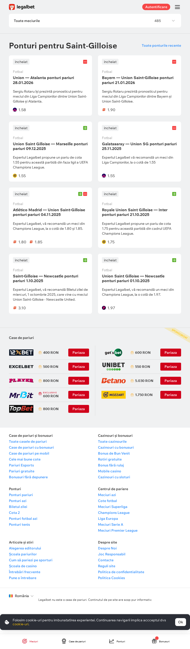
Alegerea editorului (25, 548)
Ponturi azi (17, 501)
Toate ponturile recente (161, 46)
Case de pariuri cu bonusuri (31, 447)
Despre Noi (107, 548)
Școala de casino (23, 566)
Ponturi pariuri (21, 495)
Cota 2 (14, 513)
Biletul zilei (18, 507)
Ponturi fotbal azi (23, 519)
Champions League (114, 513)
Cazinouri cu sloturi (114, 477)
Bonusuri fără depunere (28, 477)
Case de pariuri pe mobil (29, 453)
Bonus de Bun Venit (114, 453)
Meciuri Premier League (118, 530)
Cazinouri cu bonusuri (116, 447)
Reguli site (106, 566)
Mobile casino (109, 471)
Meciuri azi (107, 495)
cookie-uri (20, 624)
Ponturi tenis (19, 525)
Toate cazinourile (112, 442)
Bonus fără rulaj (111, 465)
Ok (180, 622)
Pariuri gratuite (21, 471)
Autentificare (156, 7)
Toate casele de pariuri (28, 442)
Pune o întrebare (22, 578)
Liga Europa (108, 519)
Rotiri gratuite (110, 459)
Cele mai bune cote (25, 459)
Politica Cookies (111, 578)
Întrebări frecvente (24, 572)
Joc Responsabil (111, 554)
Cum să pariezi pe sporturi (30, 560)
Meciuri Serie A (110, 525)
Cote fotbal (107, 501)
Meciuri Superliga (112, 507)
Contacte (106, 560)
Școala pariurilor (23, 554)
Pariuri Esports (21, 465)
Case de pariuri (21, 338)
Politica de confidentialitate (121, 572)
